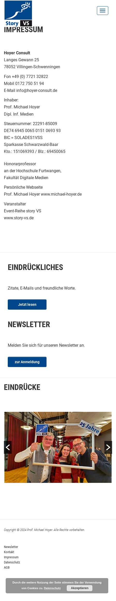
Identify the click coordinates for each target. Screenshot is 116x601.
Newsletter (11, 547)
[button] (8, 447)
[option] (58, 447)
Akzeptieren (79, 588)
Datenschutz (12, 562)
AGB (7, 567)
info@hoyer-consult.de (36, 90)
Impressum (11, 557)
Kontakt (9, 552)
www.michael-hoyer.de (61, 194)
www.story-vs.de (19, 217)
